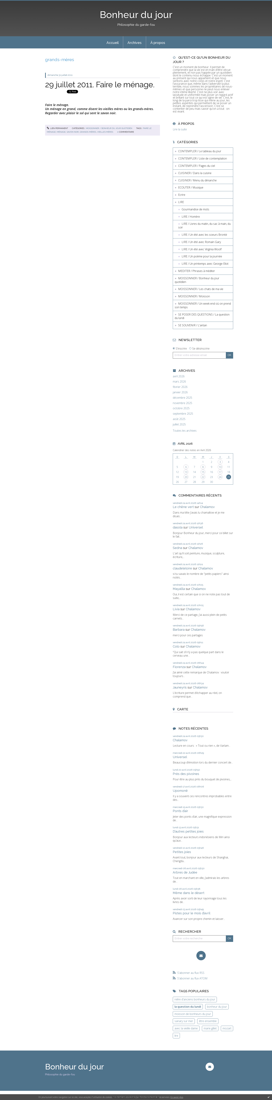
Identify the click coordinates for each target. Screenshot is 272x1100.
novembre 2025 (182, 403)
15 (203, 472)
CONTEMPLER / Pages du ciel (196, 166)
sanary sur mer (184, 1021)
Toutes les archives (185, 431)
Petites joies (182, 852)
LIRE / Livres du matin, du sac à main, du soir (204, 225)
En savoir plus (177, 1097)
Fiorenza (179, 667)
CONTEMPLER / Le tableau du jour (199, 151)
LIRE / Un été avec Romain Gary (201, 242)
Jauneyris (180, 687)
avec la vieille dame (186, 1028)
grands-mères (88, 132)
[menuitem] (112, 42)
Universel (196, 527)
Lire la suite (180, 129)
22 (203, 477)
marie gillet (210, 1028)
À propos (157, 43)
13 (186, 472)
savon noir (73, 132)
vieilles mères (105, 132)
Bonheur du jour (136, 14)
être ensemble (208, 1021)
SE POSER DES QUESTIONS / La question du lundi (202, 316)
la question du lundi (188, 1007)
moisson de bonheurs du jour (193, 1014)
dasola (177, 527)
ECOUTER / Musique (190, 187)
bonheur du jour (217, 1007)
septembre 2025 (183, 413)
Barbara (179, 629)
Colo (176, 646)
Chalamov (207, 507)
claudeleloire (182, 568)
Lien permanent (57, 128)
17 (220, 472)
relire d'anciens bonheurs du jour (195, 999)
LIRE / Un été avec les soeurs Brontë (204, 235)
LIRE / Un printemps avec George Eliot (205, 264)
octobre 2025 (181, 408)
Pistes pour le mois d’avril (191, 913)
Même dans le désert (188, 893)
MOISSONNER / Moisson (194, 296)
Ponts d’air (180, 811)
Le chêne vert (183, 507)
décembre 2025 (182, 398)
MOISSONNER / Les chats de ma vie (200, 289)
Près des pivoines (186, 774)
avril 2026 (179, 376)
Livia (176, 609)
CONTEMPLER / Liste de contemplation (202, 158)
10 (220, 467)
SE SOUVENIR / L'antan (192, 325)
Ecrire (181, 195)
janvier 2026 (180, 392)
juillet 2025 (179, 424)
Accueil (113, 43)
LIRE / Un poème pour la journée (202, 256)
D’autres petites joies (188, 831)
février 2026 (180, 387)
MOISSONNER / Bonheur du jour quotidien (109, 128)
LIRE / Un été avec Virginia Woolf (202, 249)
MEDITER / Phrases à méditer (196, 271)
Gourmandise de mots (195, 209)
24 (220, 477)
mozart (227, 1028)
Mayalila (179, 589)
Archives (135, 43)
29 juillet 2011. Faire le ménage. (100, 84)
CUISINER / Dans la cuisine (194, 173)
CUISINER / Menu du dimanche (197, 180)
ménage (61, 132)
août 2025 (179, 419)
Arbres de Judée (185, 872)
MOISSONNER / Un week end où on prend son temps (203, 305)
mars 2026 (179, 381)
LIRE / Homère (191, 217)
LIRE (181, 202)
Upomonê (180, 790)
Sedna (177, 548)
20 (186, 477)
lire (176, 1036)
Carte (182, 709)
